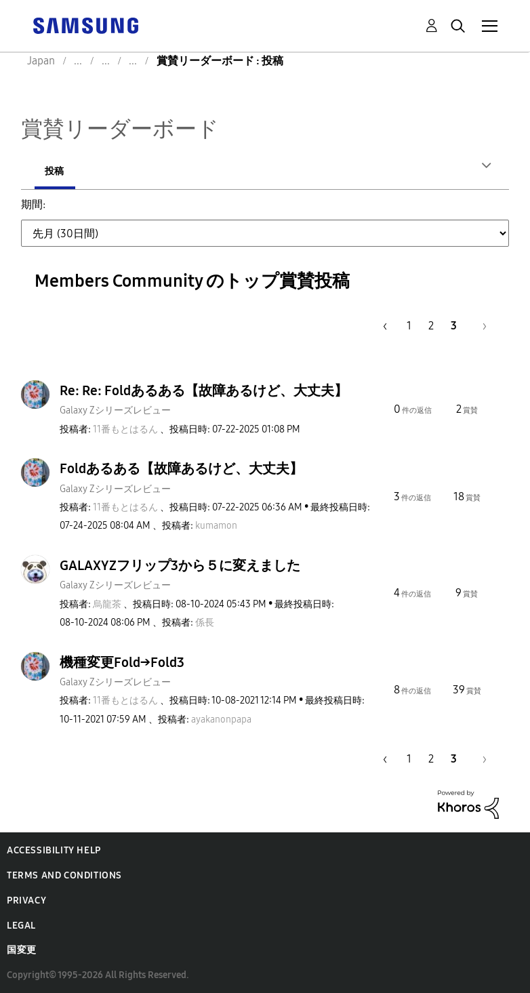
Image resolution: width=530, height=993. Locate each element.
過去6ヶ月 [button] (400, 212)
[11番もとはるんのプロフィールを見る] (125, 428)
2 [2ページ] (431, 325)
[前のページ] (383, 325)
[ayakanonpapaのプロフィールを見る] (221, 719)
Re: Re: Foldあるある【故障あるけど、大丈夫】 (204, 390)
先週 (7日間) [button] (168, 212)
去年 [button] (457, 212)
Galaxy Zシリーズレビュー (115, 410)
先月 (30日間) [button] (251, 212)
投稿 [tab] (131, 171)
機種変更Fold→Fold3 (122, 661)
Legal (21, 925)
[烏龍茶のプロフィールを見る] (107, 603)
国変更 (22, 949)
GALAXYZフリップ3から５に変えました (180, 564)
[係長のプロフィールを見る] (204, 622)
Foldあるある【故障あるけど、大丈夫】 (181, 468)
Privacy (26, 900)
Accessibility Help (54, 849)
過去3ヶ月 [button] (329, 212)
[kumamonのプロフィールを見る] (216, 525)
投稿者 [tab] (59, 171)
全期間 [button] (70, 242)
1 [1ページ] (409, 325)
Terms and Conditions (64, 874)
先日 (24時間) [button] (86, 212)
